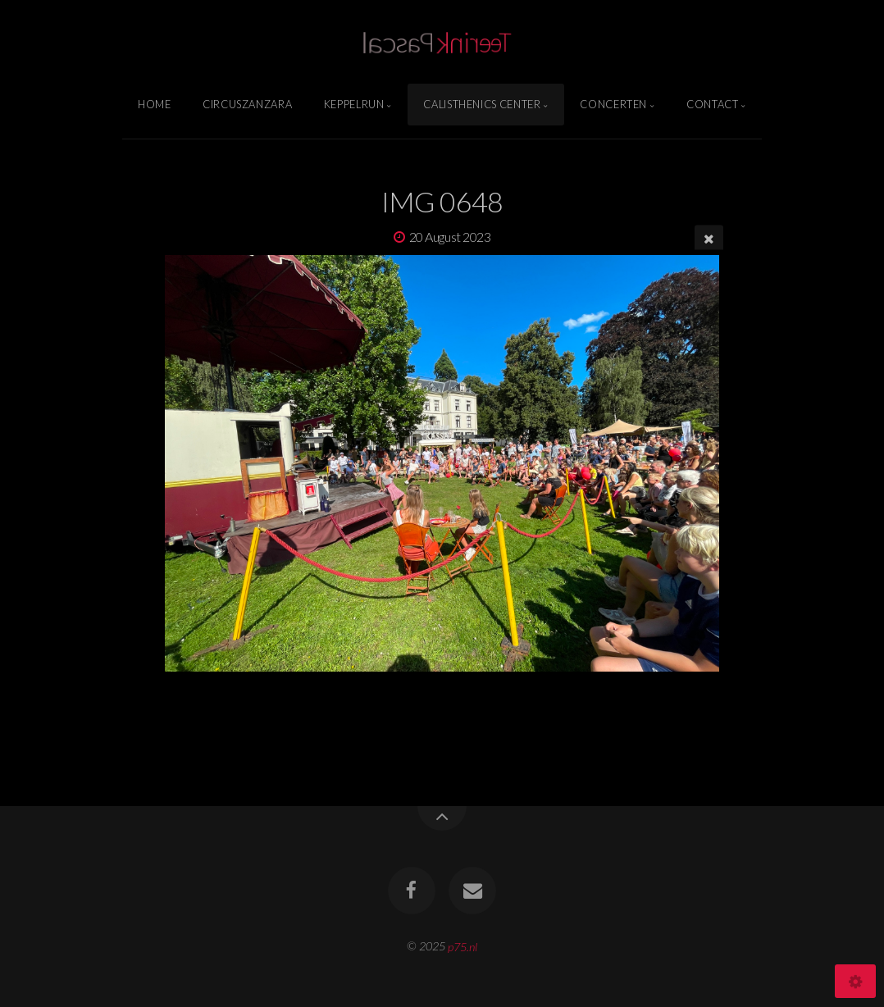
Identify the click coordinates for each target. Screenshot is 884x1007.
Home (154, 104)
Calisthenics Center (481, 104)
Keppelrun (354, 104)
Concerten (613, 104)
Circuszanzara (247, 104)
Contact (712, 104)
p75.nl (462, 946)
